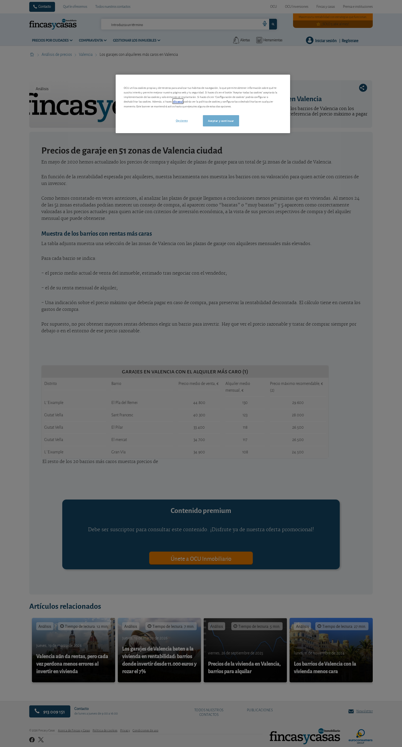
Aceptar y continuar (221, 120)
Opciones (182, 120)
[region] (203, 104)
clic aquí (178, 101)
